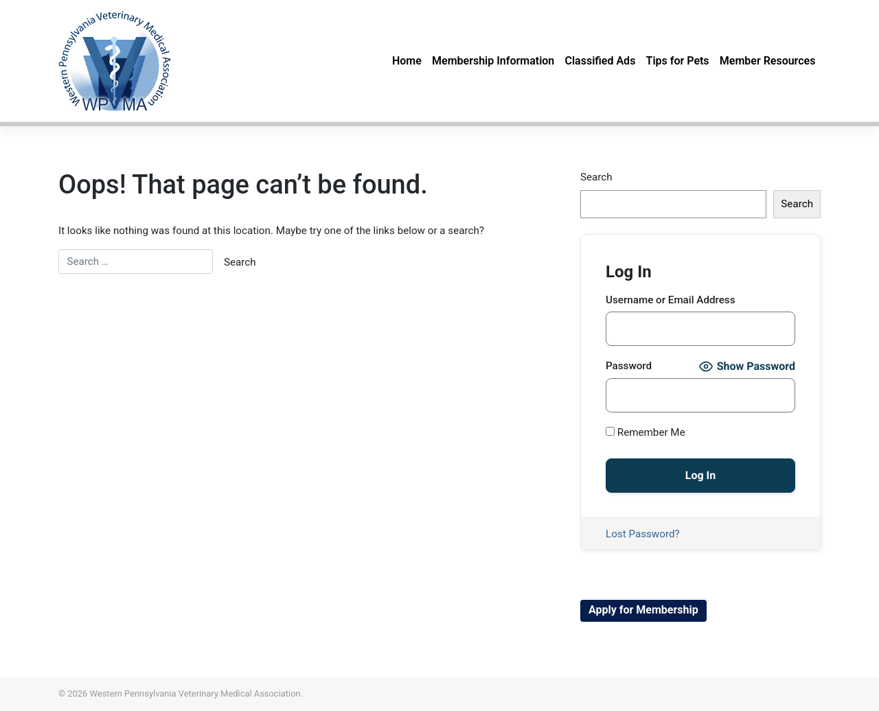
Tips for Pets (677, 60)
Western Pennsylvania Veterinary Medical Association (195, 693)
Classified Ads (599, 60)
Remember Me (645, 432)
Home (407, 60)
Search (596, 177)
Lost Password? (643, 534)
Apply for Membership (643, 609)
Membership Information (493, 60)
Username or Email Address (670, 300)
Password (629, 366)
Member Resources (768, 60)
